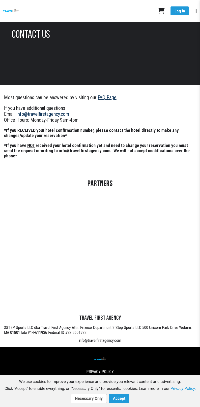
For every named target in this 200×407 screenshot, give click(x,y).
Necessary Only (89, 398)
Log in (179, 11)
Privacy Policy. (183, 388)
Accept (119, 398)
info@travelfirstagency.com (100, 340)
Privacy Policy (100, 371)
